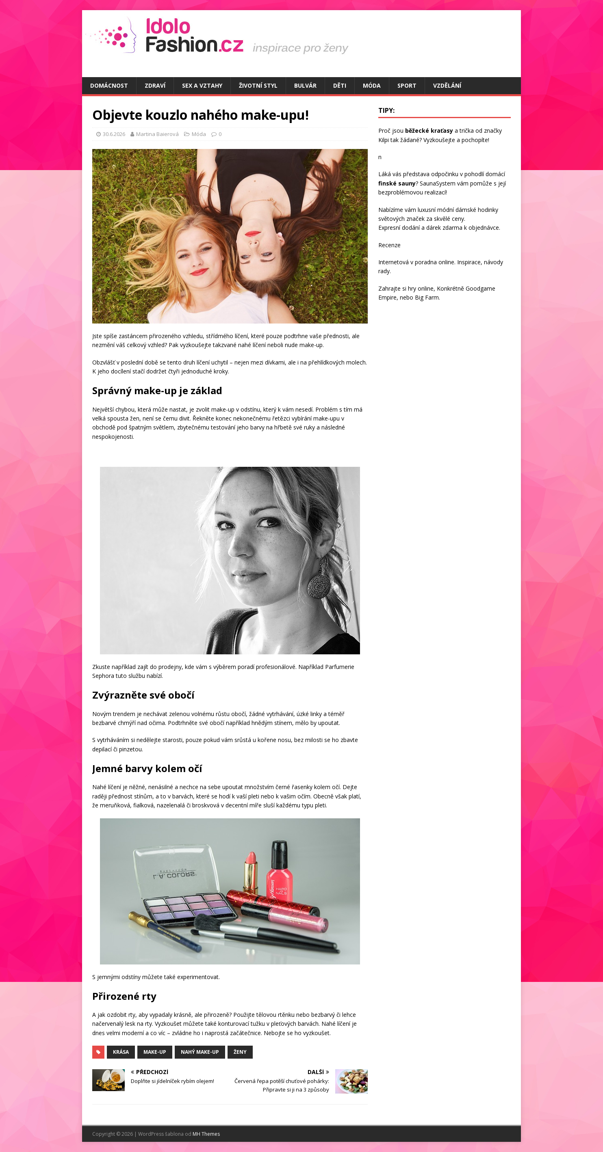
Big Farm (427, 297)
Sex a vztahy (202, 85)
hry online (421, 288)
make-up (154, 1051)
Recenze (389, 245)
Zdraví (155, 85)
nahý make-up (200, 1051)
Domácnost (109, 85)
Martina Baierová (157, 134)
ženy (240, 1051)
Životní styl (258, 85)
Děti (339, 85)
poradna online (434, 262)
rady (384, 271)
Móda (372, 85)
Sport (406, 85)
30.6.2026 (114, 134)
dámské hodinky (477, 210)
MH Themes (206, 1133)
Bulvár (305, 85)
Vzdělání (447, 85)
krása (121, 1051)
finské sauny (397, 183)
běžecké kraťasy (429, 130)
